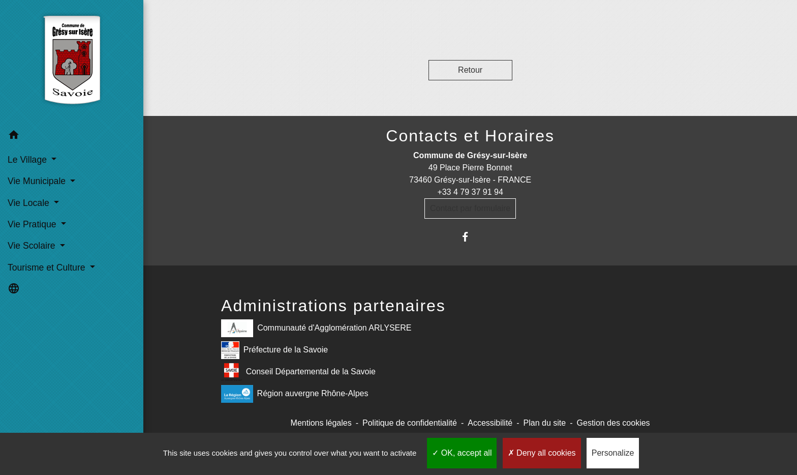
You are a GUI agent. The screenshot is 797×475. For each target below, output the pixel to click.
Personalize (613, 453)
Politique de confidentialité (409, 423)
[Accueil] (72, 62)
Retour (470, 70)
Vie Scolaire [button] (32, 246)
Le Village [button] (28, 160)
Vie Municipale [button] (38, 181)
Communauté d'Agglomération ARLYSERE (316, 328)
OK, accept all (462, 453)
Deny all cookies (542, 453)
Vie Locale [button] (30, 203)
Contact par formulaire (470, 208)
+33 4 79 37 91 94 (470, 192)
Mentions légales (321, 423)
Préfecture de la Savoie (274, 350)
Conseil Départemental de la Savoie (298, 372)
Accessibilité (490, 423)
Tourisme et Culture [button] (47, 267)
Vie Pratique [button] (33, 224)
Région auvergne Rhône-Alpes (294, 394)
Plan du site (545, 423)
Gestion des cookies (613, 423)
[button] (72, 137)
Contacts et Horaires (470, 136)
